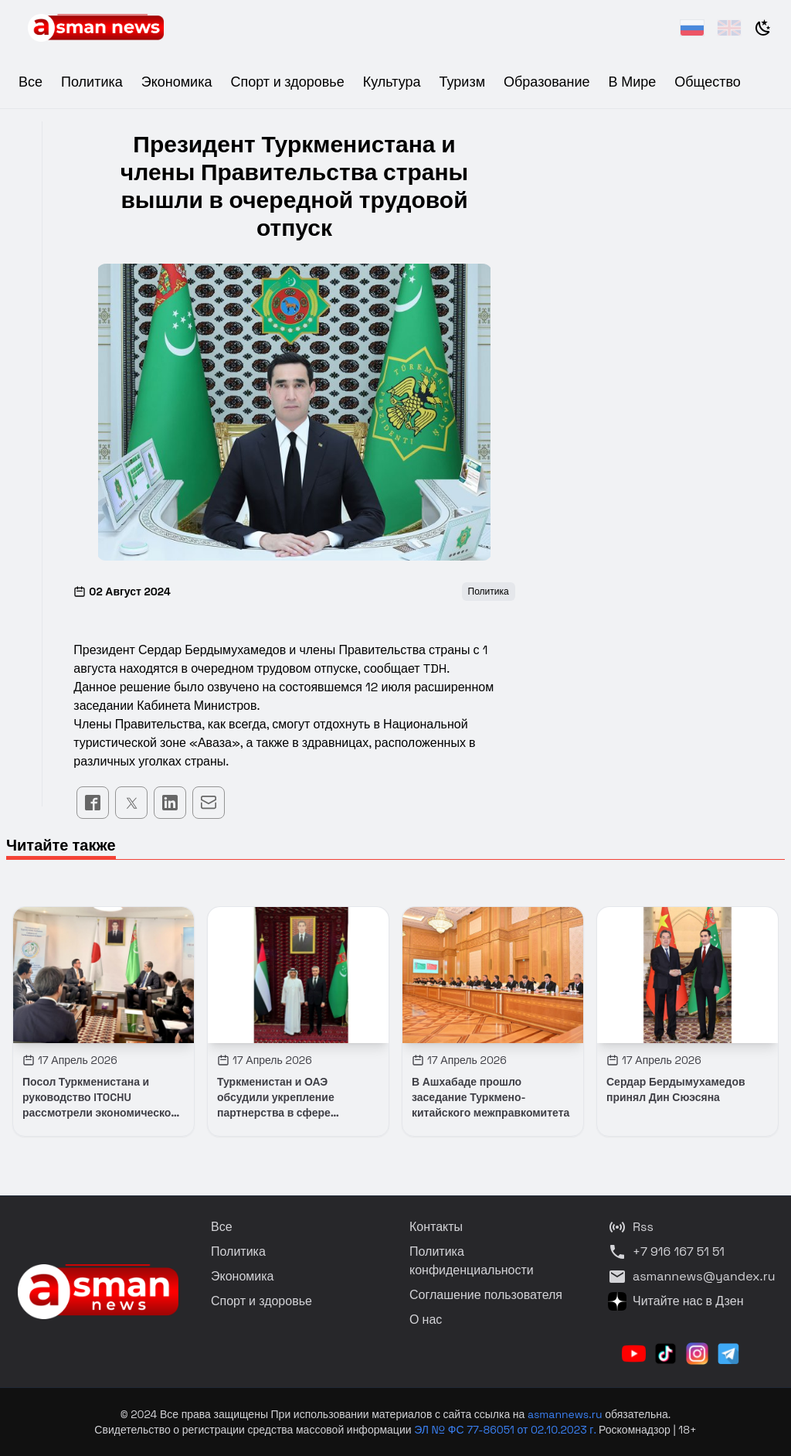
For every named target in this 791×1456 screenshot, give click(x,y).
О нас (425, 1319)
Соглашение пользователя (485, 1295)
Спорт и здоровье (287, 81)
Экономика (176, 81)
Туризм (462, 81)
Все (30, 81)
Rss (631, 1227)
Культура (392, 81)
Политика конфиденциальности (471, 1260)
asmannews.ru (565, 1414)
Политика (92, 81)
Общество (707, 81)
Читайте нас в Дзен (675, 1301)
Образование (547, 81)
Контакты (436, 1227)
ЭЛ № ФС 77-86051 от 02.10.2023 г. (506, 1430)
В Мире (633, 81)
